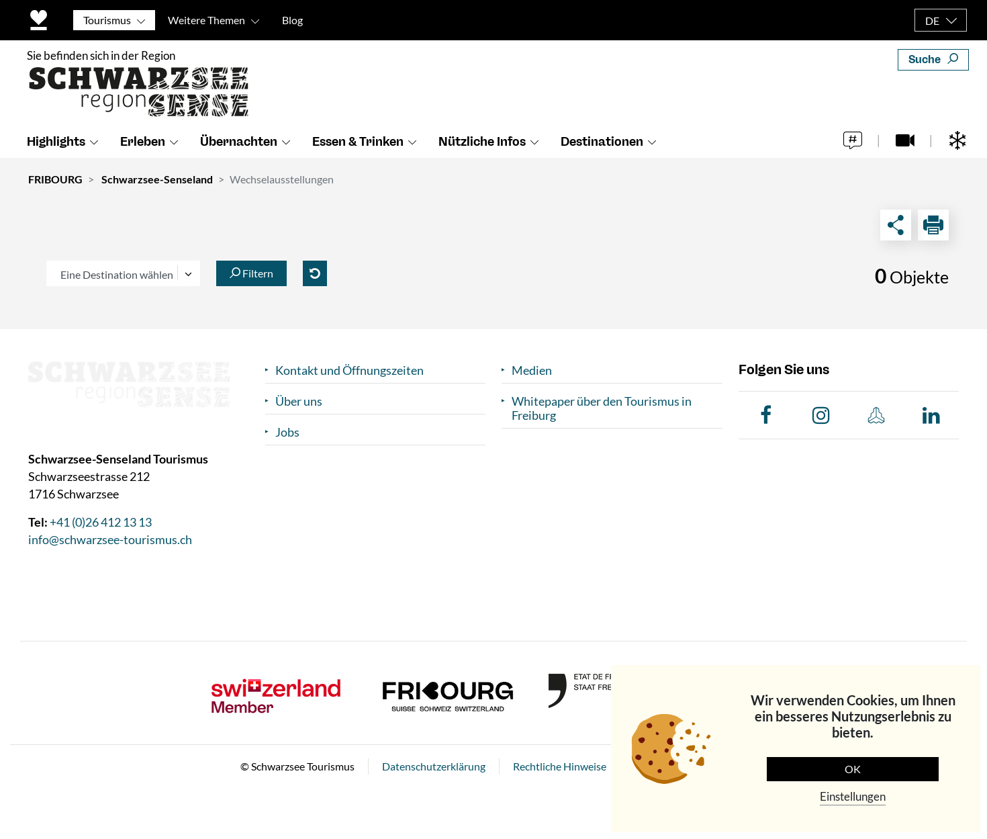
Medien (532, 370)
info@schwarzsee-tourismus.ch (110, 539)
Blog (292, 19)
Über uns (298, 401)
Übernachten (238, 141)
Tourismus (107, 19)
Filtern (251, 273)
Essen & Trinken (358, 141)
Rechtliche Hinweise (559, 766)
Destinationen (602, 141)
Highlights (56, 141)
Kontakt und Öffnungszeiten (349, 370)
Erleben (142, 141)
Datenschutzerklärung (433, 766)
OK (853, 768)
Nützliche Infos (482, 141)
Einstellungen (853, 796)
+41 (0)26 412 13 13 (101, 522)
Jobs (287, 432)
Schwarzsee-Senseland (157, 179)
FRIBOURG (55, 179)
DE (932, 20)
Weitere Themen (206, 19)
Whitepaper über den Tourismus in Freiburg (602, 408)
